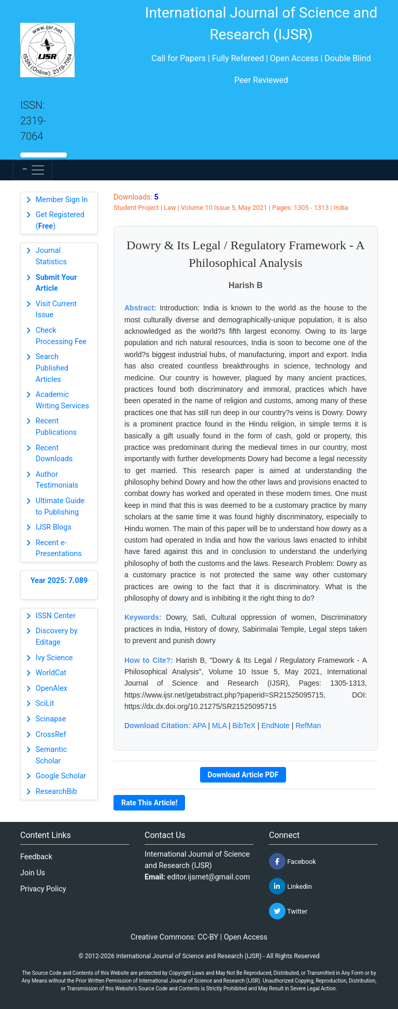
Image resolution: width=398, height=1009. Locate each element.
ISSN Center (56, 616)
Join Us (32, 873)
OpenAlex (51, 688)
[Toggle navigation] (32, 170)
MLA (219, 725)
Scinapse (51, 719)
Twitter (288, 911)
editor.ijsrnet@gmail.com (208, 877)
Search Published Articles (52, 367)
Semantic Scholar (51, 755)
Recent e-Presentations (59, 548)
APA (199, 725)
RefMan (308, 725)
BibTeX (244, 725)
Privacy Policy (43, 889)
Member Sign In (62, 199)
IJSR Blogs (54, 527)
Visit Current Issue (56, 310)
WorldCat (51, 673)
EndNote (275, 725)
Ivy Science (54, 657)
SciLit (45, 703)
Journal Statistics (51, 256)
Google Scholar (61, 776)
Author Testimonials (57, 480)
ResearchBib (56, 791)
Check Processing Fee (61, 336)
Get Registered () (60, 220)
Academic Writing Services (62, 400)
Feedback (36, 856)
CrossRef (51, 734)
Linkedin (290, 886)
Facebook (292, 861)
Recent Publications (56, 427)
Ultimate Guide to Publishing (60, 506)
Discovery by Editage (57, 637)
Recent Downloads (54, 454)
